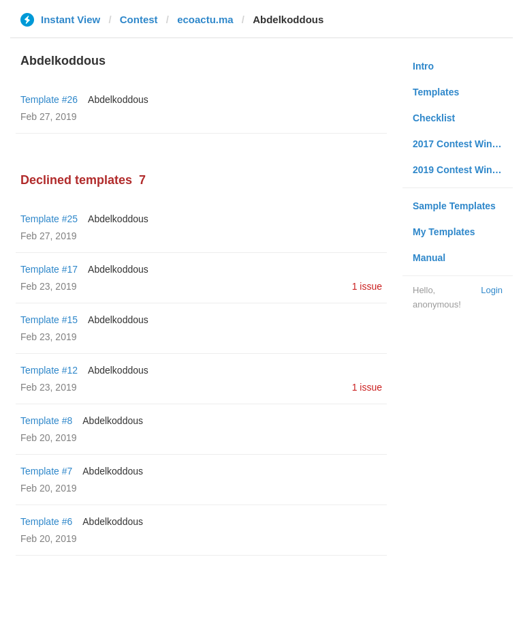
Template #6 (46, 521)
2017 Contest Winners (462, 143)
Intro (423, 66)
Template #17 (49, 269)
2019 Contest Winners (462, 169)
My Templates (444, 231)
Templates (436, 92)
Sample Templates (454, 205)
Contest (139, 19)
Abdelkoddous (118, 99)
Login (492, 290)
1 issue (367, 286)
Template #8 (46, 420)
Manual (429, 257)
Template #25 (49, 218)
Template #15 (49, 319)
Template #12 (49, 370)
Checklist (434, 117)
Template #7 (46, 471)
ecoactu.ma (205, 19)
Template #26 (49, 99)
